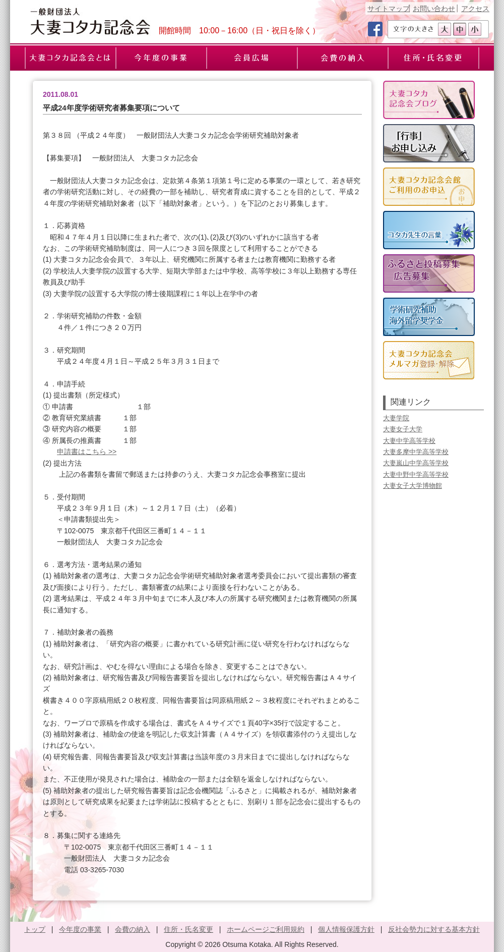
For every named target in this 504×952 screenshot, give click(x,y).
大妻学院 (396, 418)
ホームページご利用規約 (265, 929)
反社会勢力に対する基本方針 (434, 929)
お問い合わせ (434, 9)
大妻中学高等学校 (409, 440)
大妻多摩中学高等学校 (416, 452)
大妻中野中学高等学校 (416, 474)
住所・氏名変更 (188, 929)
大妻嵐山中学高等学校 (416, 463)
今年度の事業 (80, 929)
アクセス (475, 9)
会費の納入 (132, 929)
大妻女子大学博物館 (412, 485)
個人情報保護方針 (346, 929)
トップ (34, 929)
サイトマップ (388, 9)
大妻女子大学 (402, 429)
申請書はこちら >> (86, 451)
